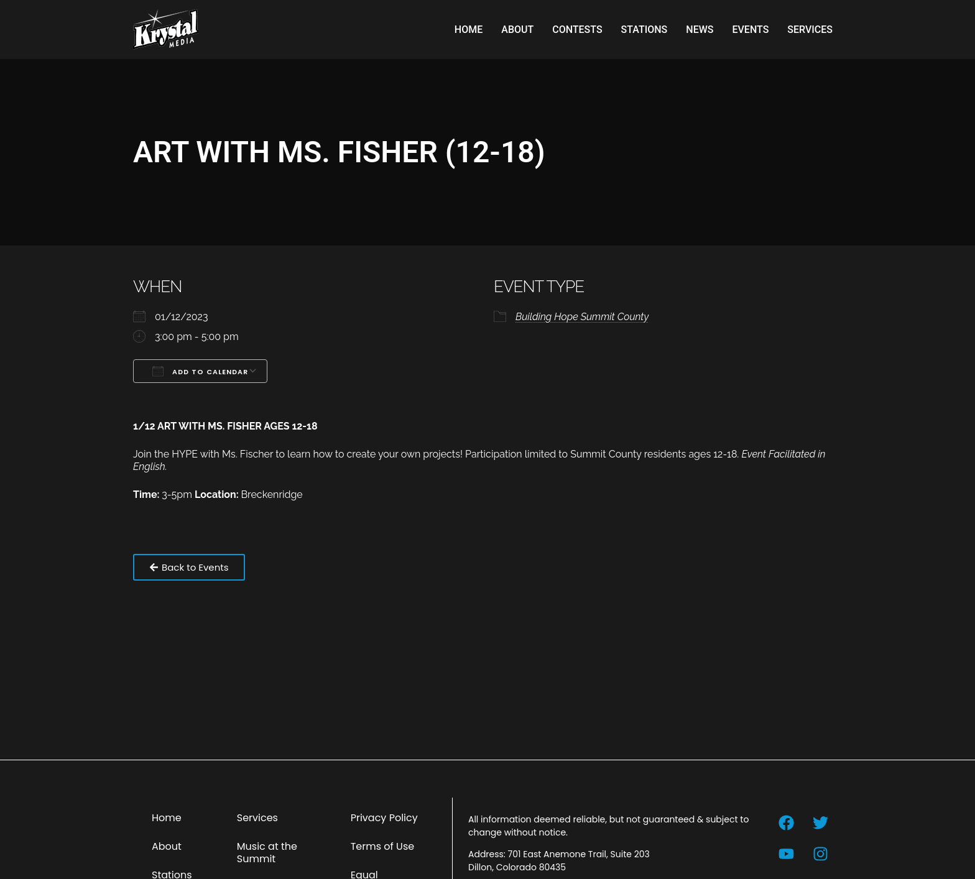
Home (469, 29)
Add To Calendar (200, 371)
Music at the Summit (267, 852)
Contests (577, 29)
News (699, 29)
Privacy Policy (384, 818)
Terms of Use (383, 846)
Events (750, 29)
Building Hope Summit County (582, 317)
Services (810, 29)
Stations (644, 29)
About (517, 29)
